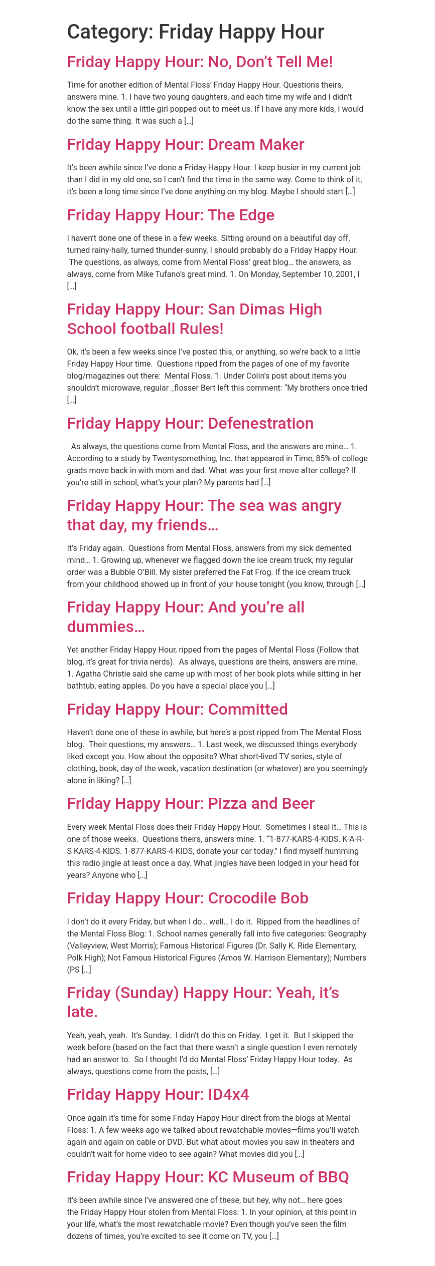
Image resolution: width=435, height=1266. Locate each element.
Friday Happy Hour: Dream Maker (186, 144)
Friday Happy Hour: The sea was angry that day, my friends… (204, 515)
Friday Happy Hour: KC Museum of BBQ (208, 1176)
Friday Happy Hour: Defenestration (190, 423)
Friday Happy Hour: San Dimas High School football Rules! (195, 318)
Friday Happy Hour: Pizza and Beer (191, 803)
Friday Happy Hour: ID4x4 (158, 1094)
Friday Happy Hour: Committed (177, 709)
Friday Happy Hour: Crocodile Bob (188, 897)
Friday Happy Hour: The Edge (171, 214)
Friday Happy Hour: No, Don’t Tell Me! (200, 61)
